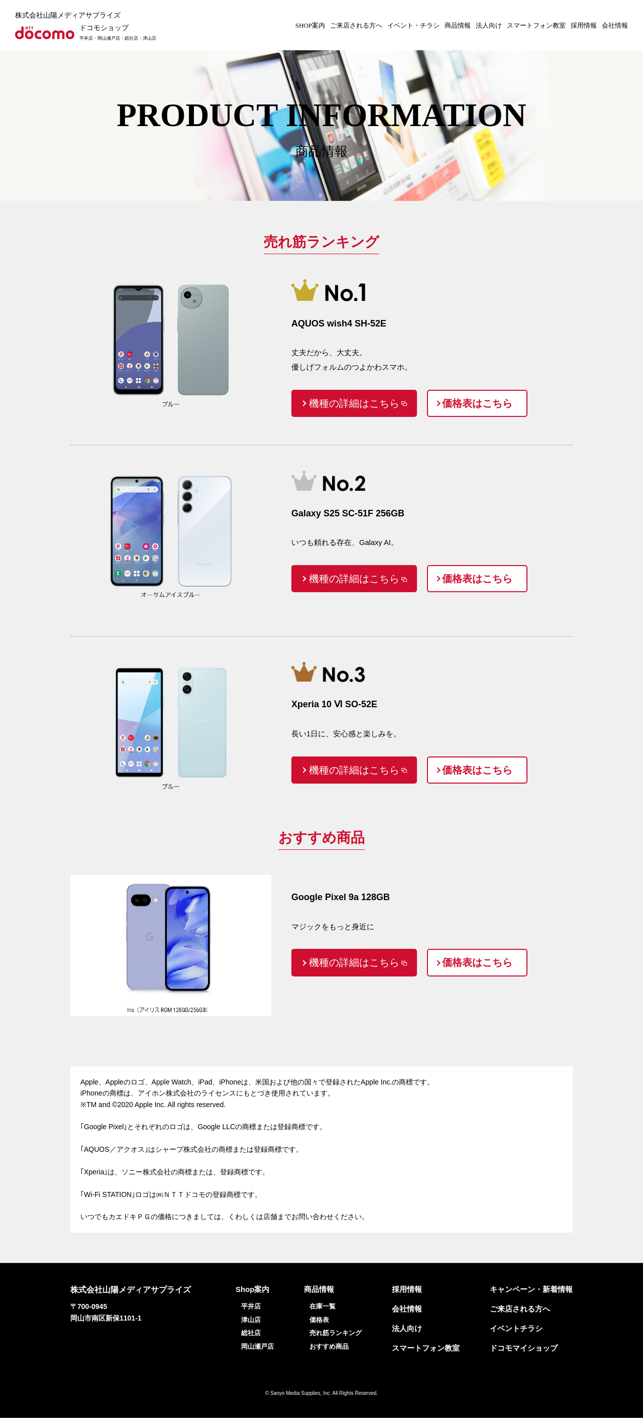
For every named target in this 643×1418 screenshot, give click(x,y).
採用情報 (584, 25)
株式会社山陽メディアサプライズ (68, 15)
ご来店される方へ (356, 25)
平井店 (251, 1306)
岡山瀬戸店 (257, 1346)
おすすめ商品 (329, 1346)
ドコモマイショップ (524, 1348)
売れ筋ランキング (335, 1333)
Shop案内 (253, 1289)
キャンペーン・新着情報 (531, 1289)
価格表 (319, 1320)
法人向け (489, 25)
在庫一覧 (322, 1306)
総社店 (251, 1333)
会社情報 (615, 25)
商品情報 (458, 25)
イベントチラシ (516, 1328)
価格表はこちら (477, 403)
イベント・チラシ (413, 25)
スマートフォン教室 (536, 25)
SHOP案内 (310, 25)
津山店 (251, 1320)
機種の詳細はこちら (354, 403)
